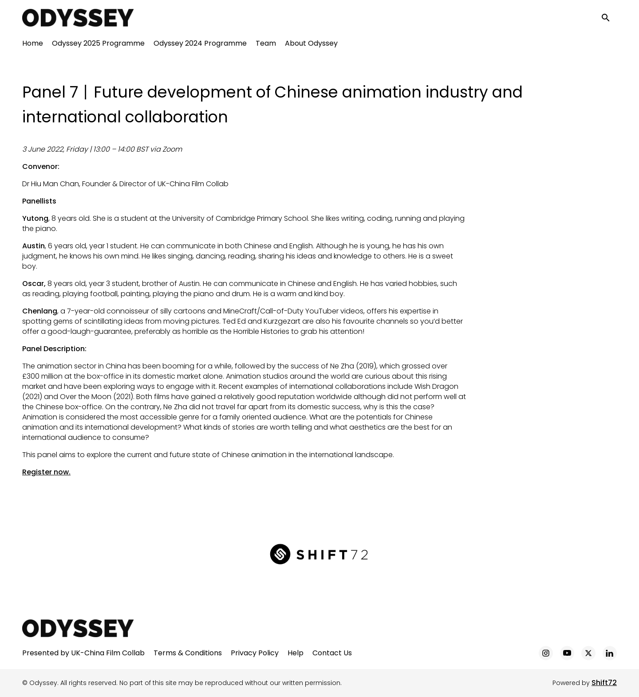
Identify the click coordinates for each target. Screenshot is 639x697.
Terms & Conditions (188, 653)
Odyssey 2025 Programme (98, 44)
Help (296, 653)
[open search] (609, 18)
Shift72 (604, 682)
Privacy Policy (255, 653)
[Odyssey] (78, 628)
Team (266, 44)
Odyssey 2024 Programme (200, 44)
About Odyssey (311, 44)
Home (32, 44)
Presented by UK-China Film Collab (83, 653)
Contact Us (332, 653)
